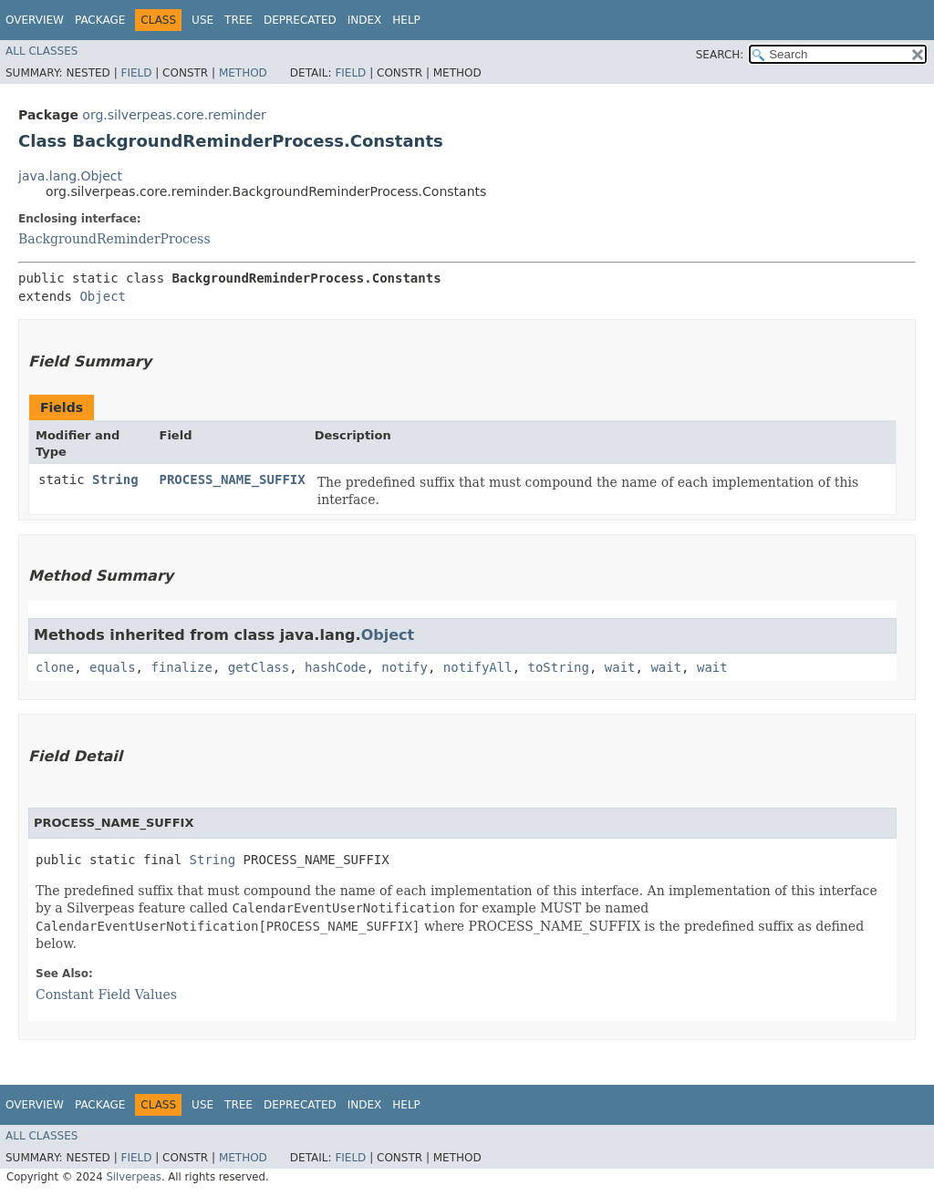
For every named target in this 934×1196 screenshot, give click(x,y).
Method (243, 73)
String (115, 479)
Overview (34, 20)
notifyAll (478, 667)
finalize (181, 667)
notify (404, 667)
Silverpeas (133, 1176)
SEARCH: (720, 54)
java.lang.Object (70, 176)
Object (102, 296)
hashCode (335, 667)
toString (558, 667)
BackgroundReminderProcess (114, 239)
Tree (238, 20)
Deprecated (300, 20)
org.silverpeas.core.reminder (173, 115)
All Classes (41, 51)
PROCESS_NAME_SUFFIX (233, 479)
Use (202, 20)
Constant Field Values (106, 994)
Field (135, 73)
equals (112, 667)
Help (406, 20)
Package (100, 20)
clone (55, 667)
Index (365, 20)
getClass (258, 667)
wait (620, 667)
